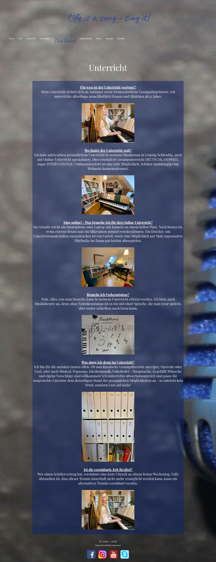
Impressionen (85, 38)
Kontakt (121, 38)
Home (11, 38)
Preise (99, 38)
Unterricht (31, 38)
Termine (109, 38)
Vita (20, 38)
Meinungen (45, 38)
